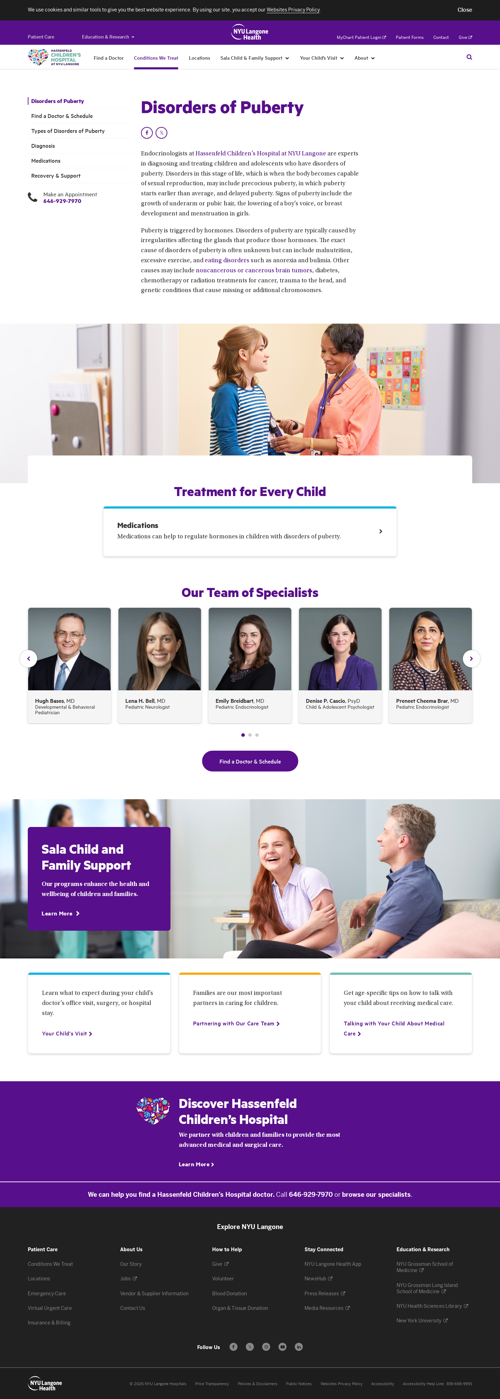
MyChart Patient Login (361, 37)
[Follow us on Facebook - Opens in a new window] (234, 1347)
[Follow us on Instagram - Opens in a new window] (266, 1347)
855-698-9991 (459, 1384)
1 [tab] (243, 735)
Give (465, 37)
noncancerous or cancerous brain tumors (254, 271)
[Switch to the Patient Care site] (41, 37)
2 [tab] (250, 735)
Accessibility (382, 1384)
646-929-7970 (62, 201)
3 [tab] (257, 735)
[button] (465, 10)
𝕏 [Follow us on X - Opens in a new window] (250, 1348)
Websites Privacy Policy (341, 1384)
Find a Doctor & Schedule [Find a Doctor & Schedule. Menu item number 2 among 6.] (62, 115)
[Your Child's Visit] (64, 1033)
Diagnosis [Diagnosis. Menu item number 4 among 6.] (43, 145)
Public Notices (299, 1384)
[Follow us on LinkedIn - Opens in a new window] (299, 1347)
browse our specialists (376, 1194)
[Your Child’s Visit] (342, 57)
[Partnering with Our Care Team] (234, 1023)
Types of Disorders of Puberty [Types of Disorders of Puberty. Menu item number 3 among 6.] (68, 130)
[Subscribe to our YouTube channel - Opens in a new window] (282, 1347)
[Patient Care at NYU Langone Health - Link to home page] (249, 32)
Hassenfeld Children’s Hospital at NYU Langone (260, 154)
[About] (373, 57)
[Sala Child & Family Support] (287, 57)
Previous (28, 658)
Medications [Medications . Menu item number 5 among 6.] (45, 160)
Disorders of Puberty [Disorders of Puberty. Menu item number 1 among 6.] (57, 101)
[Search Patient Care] (469, 57)
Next (471, 658)
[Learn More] (61, 913)
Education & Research (108, 37)
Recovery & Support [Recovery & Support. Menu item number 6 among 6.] (56, 175)
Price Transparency (212, 1384)
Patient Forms (410, 37)
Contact (441, 37)
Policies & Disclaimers (257, 1384)
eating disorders (227, 261)
